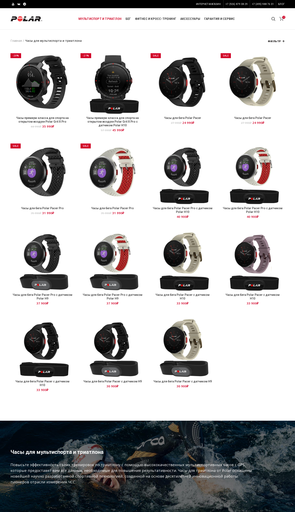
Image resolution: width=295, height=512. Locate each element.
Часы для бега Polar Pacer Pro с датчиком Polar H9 (42, 296)
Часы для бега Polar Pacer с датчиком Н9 (112, 381)
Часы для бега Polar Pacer (182, 118)
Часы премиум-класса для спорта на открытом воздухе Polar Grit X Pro (42, 119)
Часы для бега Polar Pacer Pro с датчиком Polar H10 (182, 210)
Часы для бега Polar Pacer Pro (42, 208)
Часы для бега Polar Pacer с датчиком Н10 (182, 296)
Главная (16, 41)
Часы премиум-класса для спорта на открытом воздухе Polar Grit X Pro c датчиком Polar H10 (112, 121)
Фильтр (274, 41)
